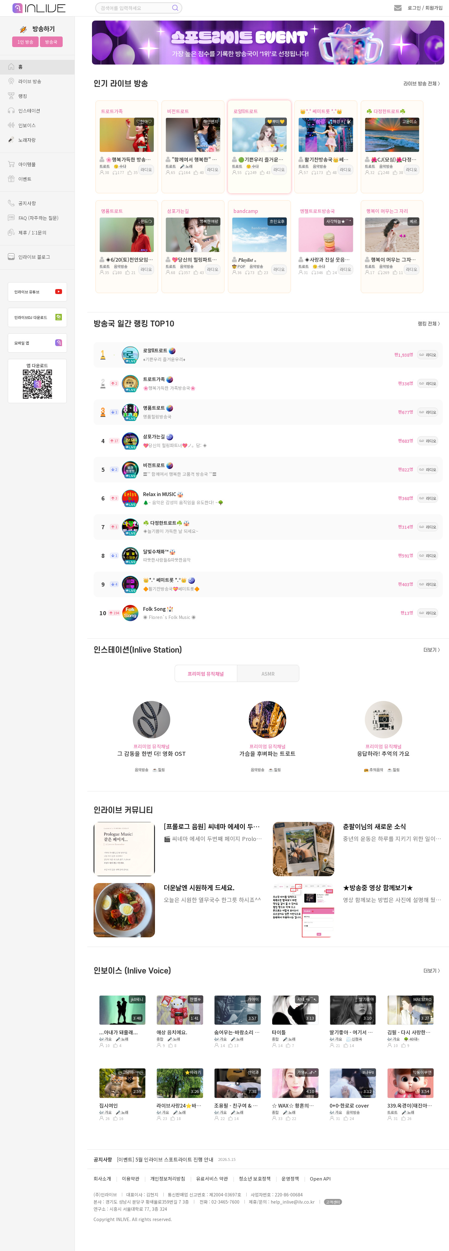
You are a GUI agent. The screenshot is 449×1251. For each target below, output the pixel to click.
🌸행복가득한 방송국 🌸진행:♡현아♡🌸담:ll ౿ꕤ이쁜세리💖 (126, 159)
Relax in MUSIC (159, 494)
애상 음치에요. (172, 1032)
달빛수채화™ (155, 551)
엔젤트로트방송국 (317, 211)
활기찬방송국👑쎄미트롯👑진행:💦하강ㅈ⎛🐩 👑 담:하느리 (325, 159)
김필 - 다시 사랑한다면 (410, 1032)
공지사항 (103, 1159)
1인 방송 (25, 42)
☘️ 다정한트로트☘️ (386, 111)
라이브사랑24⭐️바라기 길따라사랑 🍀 (179, 1105)
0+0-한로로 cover (349, 1105)
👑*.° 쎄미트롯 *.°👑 (321, 111)
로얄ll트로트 (246, 111)
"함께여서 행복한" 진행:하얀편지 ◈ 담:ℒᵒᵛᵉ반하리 (192, 159)
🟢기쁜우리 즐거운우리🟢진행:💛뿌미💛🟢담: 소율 (259, 159)
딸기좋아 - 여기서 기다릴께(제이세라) (352, 1032)
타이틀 (279, 1032)
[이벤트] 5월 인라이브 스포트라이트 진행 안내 (165, 1159)
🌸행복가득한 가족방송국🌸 (169, 388)
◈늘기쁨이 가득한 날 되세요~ (170, 531)
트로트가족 (112, 111)
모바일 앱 (39, 343)
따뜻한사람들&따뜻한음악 (167, 560)
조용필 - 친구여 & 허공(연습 (237, 1105)
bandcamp (246, 211)
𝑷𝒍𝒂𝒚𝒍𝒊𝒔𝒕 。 (245, 259)
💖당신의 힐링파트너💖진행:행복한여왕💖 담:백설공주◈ (192, 259)
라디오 (146, 169)
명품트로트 (112, 211)
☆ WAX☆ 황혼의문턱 (295, 1105)
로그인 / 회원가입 (425, 7)
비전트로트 (178, 111)
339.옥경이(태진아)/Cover (410, 1105)
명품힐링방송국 (157, 416)
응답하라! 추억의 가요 (383, 753)
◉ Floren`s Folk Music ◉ (169, 617)
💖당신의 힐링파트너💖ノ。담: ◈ (175, 445)
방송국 (51, 42)
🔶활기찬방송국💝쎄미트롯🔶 (171, 589)
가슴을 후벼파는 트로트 (267, 753)
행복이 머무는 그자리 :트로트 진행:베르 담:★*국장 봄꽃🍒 (391, 259)
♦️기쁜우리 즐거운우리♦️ (164, 359)
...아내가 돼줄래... (118, 1032)
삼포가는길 (178, 211)
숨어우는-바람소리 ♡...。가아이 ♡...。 (237, 1032)
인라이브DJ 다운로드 (39, 317)
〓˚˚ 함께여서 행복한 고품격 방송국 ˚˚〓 (180, 474)
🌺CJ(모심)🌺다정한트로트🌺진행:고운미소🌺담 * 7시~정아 (391, 159)
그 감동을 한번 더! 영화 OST (151, 753)
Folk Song (154, 609)
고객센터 (333, 1202)
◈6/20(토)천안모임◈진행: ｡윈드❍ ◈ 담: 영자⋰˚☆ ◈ (126, 259)
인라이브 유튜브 (39, 292)
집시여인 (108, 1105)
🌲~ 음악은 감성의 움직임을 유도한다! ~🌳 (183, 502)
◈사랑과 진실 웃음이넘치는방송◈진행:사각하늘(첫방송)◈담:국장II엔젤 (325, 259)
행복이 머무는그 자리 (387, 211)
